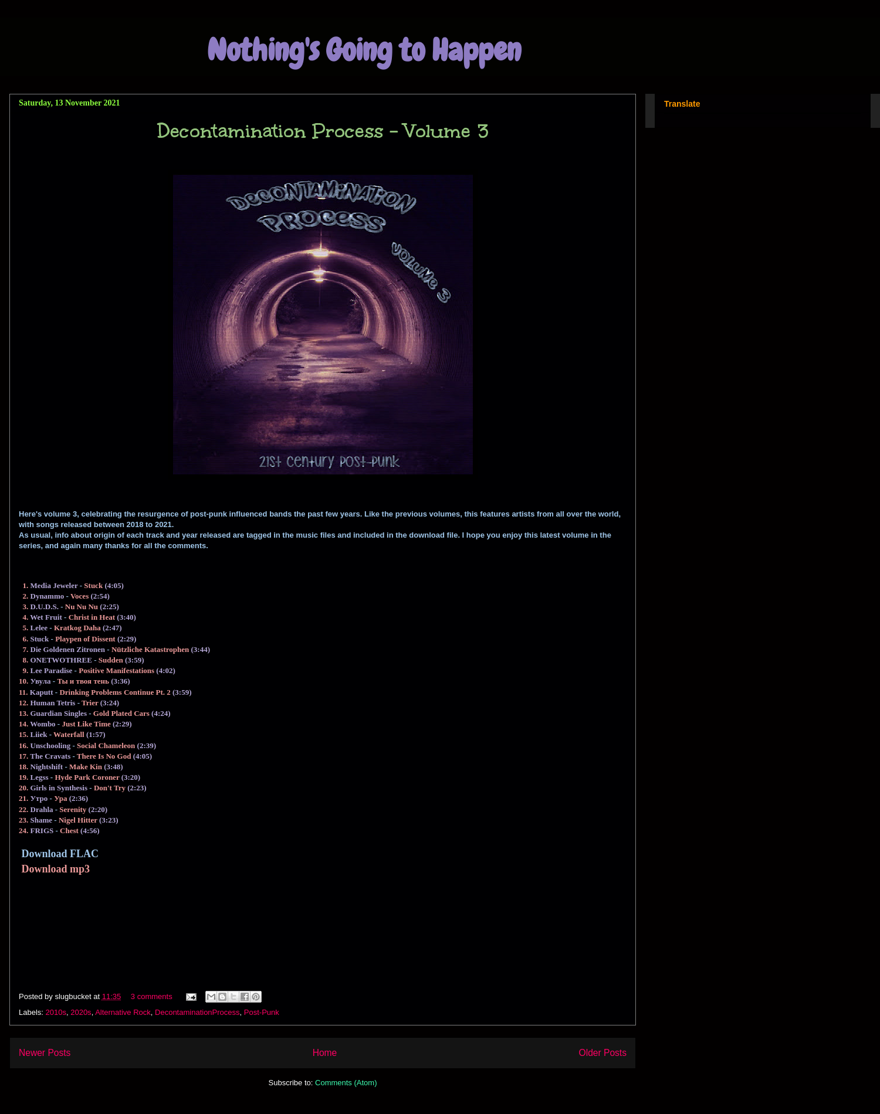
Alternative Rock (123, 1012)
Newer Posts (44, 1053)
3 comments (151, 996)
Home (325, 1053)
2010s (56, 1012)
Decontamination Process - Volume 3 (323, 131)
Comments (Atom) (346, 1082)
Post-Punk (261, 1012)
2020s (80, 1012)
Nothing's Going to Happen (364, 50)
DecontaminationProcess (197, 1012)
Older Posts (603, 1053)
